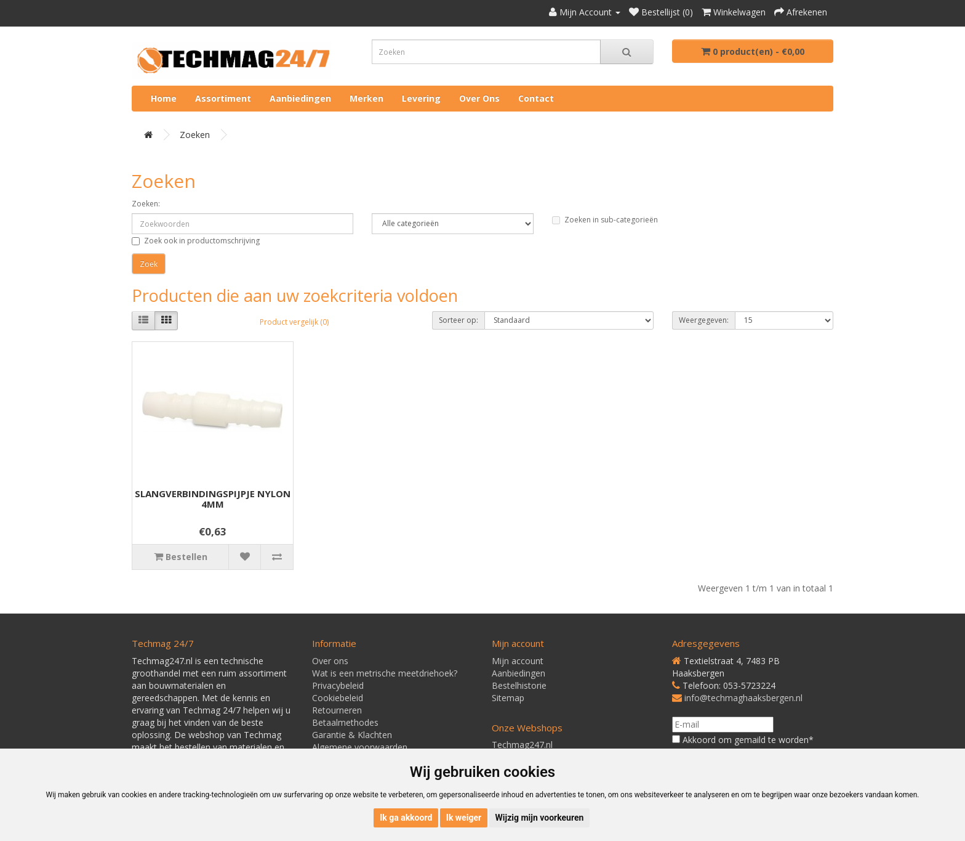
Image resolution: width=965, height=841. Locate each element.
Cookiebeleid (337, 698)
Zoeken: (146, 203)
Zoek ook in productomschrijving (196, 240)
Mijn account (517, 661)
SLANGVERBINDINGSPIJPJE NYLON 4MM (212, 498)
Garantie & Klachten (352, 735)
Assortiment (223, 98)
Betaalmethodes (345, 722)
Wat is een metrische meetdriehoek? (384, 673)
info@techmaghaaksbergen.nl (743, 698)
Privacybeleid (338, 685)
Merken (366, 98)
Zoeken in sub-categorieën (605, 219)
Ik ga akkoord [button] (406, 818)
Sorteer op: (458, 320)
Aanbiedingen (300, 98)
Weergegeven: (704, 320)
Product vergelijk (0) (294, 322)
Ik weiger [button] (463, 818)
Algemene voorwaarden (359, 747)
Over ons (479, 98)
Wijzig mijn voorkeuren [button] (539, 818)
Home (164, 98)
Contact (536, 98)
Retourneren (337, 710)
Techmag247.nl (522, 744)
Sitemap (508, 698)
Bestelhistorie (519, 685)
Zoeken (195, 134)
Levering (421, 98)
